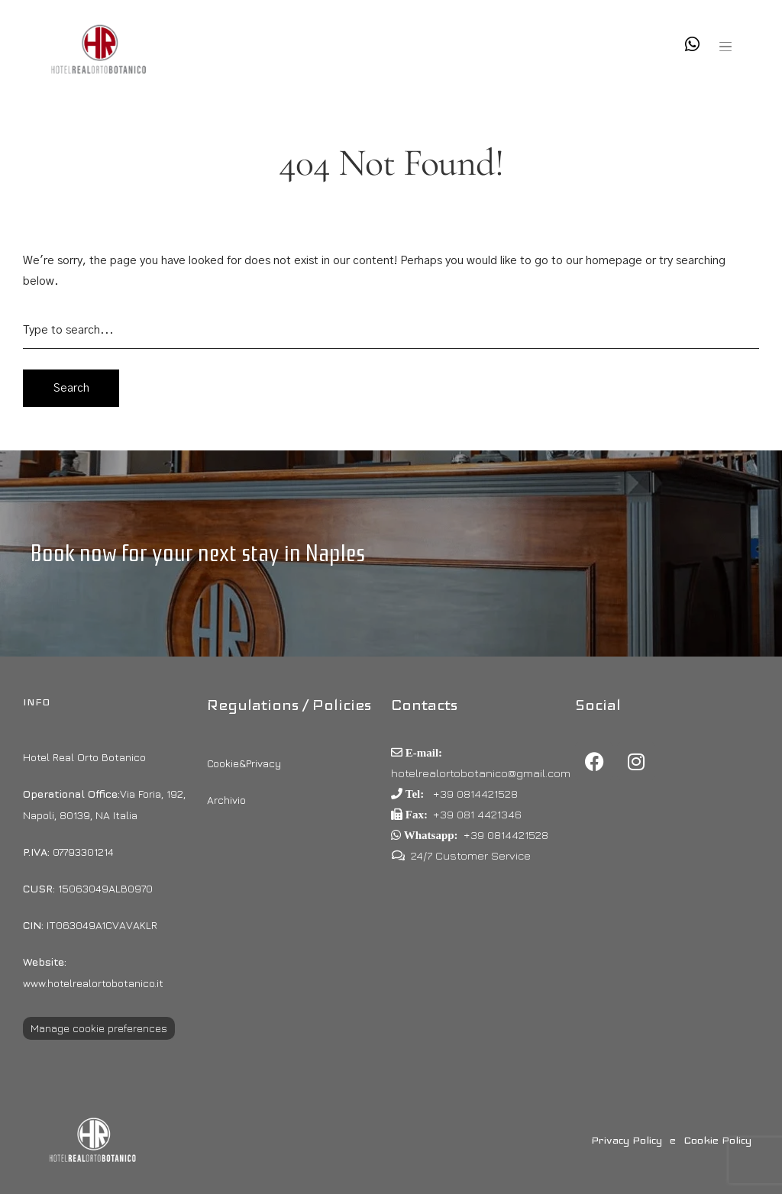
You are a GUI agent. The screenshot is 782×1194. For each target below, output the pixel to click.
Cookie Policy (717, 1140)
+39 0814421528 (474, 793)
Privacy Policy (626, 1140)
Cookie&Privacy (244, 763)
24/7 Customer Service (471, 855)
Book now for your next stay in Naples (198, 553)
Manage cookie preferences (99, 1027)
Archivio (226, 799)
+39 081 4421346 (477, 814)
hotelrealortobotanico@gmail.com (480, 772)
